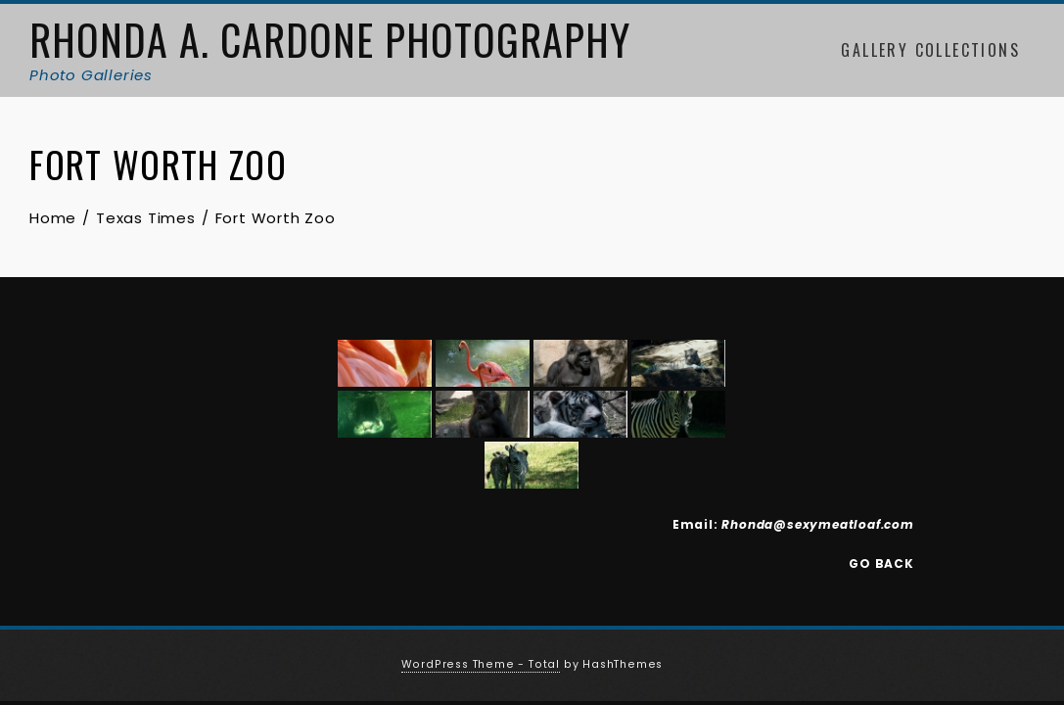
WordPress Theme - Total (480, 664)
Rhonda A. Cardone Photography (329, 39)
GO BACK (881, 563)
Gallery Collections (930, 50)
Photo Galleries (91, 75)
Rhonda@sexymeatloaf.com (817, 524)
